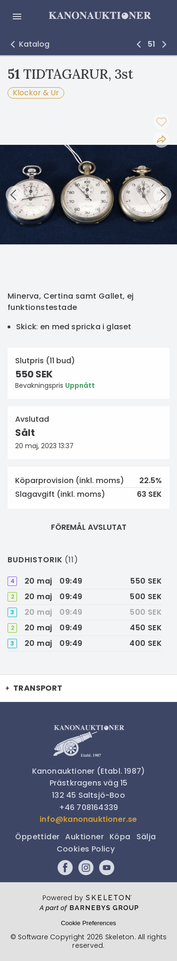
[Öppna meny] (17, 16)
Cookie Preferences (88, 923)
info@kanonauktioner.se (88, 819)
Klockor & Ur (36, 92)
